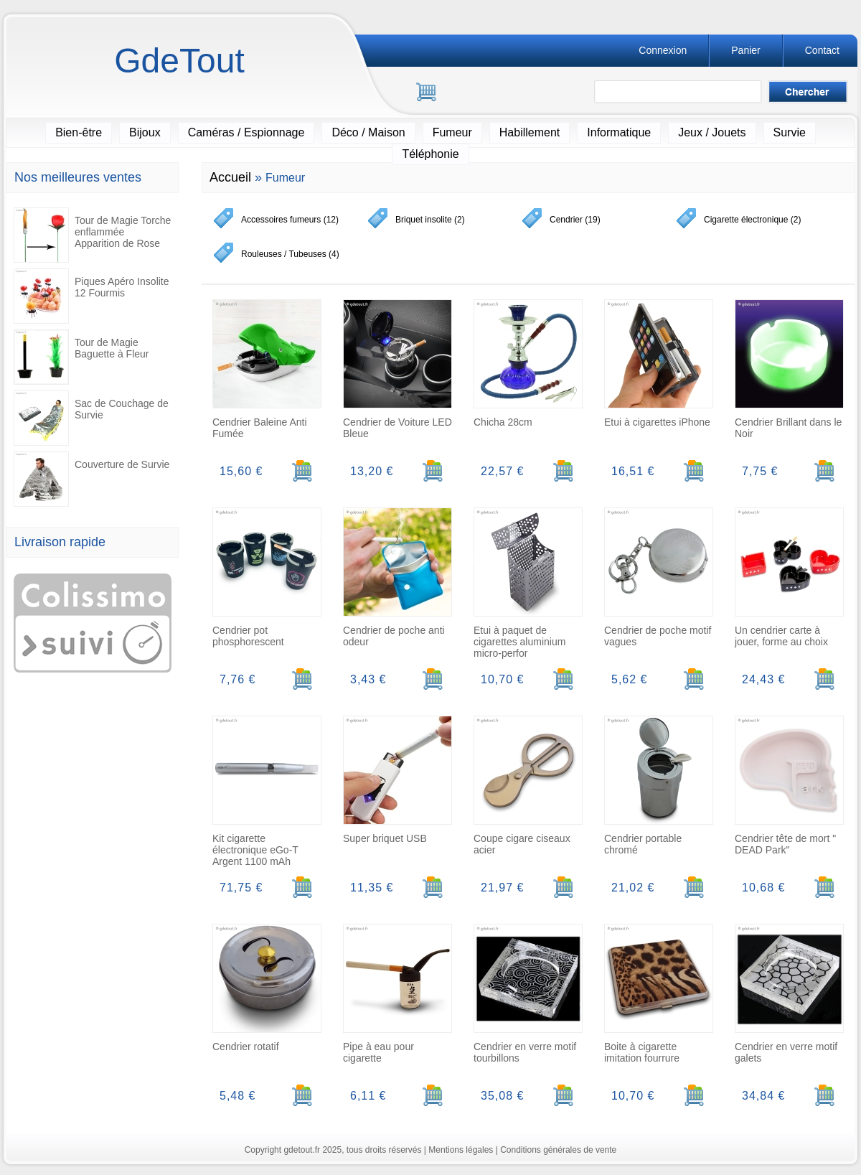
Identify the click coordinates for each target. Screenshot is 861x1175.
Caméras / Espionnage (246, 132)
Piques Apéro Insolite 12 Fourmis (91, 296)
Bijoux (145, 132)
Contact (822, 50)
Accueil (230, 177)
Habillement (529, 132)
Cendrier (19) (575, 220)
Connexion (663, 50)
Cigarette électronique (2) (752, 220)
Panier (745, 50)
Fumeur (452, 132)
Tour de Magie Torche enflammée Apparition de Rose (92, 235)
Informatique (619, 132)
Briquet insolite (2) (430, 220)
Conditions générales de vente (558, 1150)
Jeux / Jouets (711, 132)
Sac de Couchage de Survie (91, 418)
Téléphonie (430, 154)
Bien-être (78, 132)
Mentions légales (460, 1150)
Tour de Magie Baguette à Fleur (81, 357)
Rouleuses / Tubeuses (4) (290, 254)
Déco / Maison (368, 132)
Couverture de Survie (91, 479)
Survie (789, 132)
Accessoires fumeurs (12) (290, 220)
